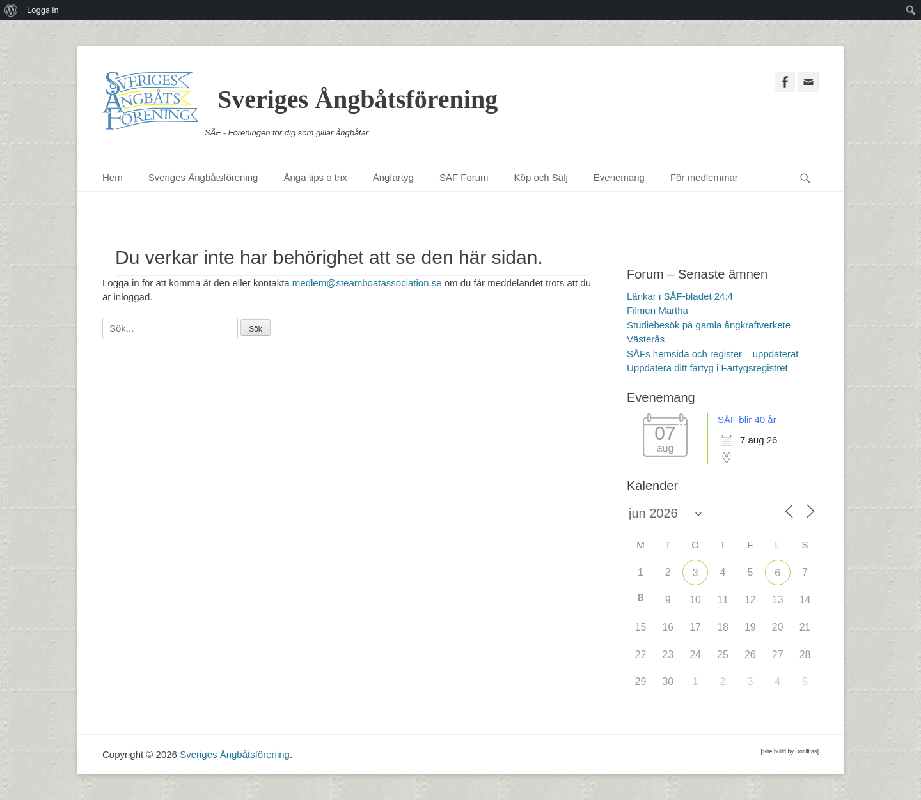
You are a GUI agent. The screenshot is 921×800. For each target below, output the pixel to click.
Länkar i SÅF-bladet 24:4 (680, 296)
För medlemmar (704, 177)
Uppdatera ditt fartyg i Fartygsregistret (707, 367)
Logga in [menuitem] (43, 10)
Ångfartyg (393, 177)
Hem (112, 177)
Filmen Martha (657, 310)
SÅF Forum (464, 177)
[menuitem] (11, 10)
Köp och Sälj (541, 177)
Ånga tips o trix (315, 177)
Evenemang (619, 177)
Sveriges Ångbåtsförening (357, 99)
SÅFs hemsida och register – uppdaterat (712, 353)
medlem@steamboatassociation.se (367, 282)
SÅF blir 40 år (747, 419)
